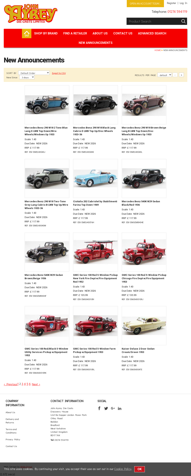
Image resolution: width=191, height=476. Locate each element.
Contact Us (122, 33)
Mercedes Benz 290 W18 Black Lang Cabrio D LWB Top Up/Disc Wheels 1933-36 (94, 131)
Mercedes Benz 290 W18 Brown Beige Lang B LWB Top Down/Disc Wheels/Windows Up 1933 (144, 131)
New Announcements (95, 43)
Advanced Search (152, 33)
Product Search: (126, 17)
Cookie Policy (122, 469)
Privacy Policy (13, 439)
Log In (183, 3)
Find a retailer (75, 33)
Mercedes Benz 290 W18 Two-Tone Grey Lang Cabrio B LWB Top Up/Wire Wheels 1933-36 (46, 205)
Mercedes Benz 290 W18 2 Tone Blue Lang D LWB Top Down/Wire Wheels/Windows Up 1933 (46, 131)
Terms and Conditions (11, 430)
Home (158, 50)
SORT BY (11, 73)
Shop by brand (46, 33)
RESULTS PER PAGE (145, 75)
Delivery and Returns (12, 420)
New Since (12, 77)
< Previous (10, 384)
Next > (36, 384)
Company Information (15, 403)
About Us (100, 33)
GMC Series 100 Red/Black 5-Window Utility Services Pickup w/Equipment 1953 (46, 352)
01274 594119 (177, 11)
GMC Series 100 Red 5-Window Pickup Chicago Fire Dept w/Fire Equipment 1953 (144, 278)
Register (171, 3)
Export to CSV (59, 73)
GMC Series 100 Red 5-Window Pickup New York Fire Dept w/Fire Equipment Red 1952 (95, 278)
